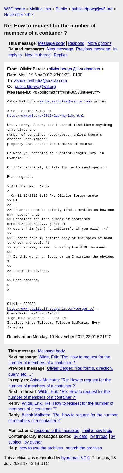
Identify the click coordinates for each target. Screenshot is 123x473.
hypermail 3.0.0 (75, 458)
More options (100, 43)
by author (33, 442)
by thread (99, 436)
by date (80, 436)
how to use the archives (41, 448)
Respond (76, 43)
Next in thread (38, 55)
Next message (60, 49)
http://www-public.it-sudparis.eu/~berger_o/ (50, 309)
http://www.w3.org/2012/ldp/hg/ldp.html (45, 116)
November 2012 (19, 14)
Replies (60, 55)
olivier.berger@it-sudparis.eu (75, 69)
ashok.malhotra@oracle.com (40, 80)
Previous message (93, 49)
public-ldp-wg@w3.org (92, 9)
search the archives (84, 448)
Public (61, 9)
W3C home (14, 9)
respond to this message (56, 430)
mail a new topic (97, 430)
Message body (51, 43)
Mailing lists (40, 9)
